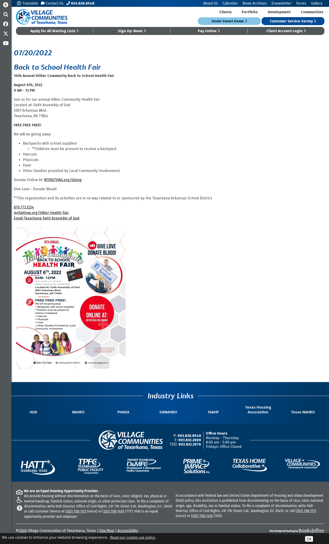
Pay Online (209, 31)
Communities (312, 12)
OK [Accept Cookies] (309, 538)
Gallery (317, 3)
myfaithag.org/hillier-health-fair (41, 213)
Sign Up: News (132, 31)
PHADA (123, 412)
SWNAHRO (168, 412)
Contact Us (52, 3)
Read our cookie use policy (132, 537)
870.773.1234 (24, 207)
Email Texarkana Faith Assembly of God (47, 218)
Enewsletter (281, 3)
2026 (23, 530)
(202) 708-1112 (75, 511)
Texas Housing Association (258, 410)
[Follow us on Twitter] (5, 33)
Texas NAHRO (303, 412)
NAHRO (78, 412)
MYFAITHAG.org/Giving (63, 180)
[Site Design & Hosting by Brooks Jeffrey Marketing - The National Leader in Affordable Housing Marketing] (286, 531)
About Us (210, 3)
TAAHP (213, 412)
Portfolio (250, 12)
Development (279, 12)
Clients (225, 12)
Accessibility (127, 530)
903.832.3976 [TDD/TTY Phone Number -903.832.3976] (189, 444)
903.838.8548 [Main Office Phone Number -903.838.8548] (189, 435)
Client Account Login (286, 31)
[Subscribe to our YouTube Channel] (5, 43)
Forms (301, 3)
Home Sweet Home (229, 21)
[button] (5, 14)
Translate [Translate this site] (27, 3)
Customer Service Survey (293, 21)
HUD (33, 412)
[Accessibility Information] (5, 5)
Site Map (106, 530)
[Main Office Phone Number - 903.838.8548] (80, 3)
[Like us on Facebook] (5, 24)
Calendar (230, 3)
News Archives (254, 3)
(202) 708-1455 (113, 511)
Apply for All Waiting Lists (54, 31)
